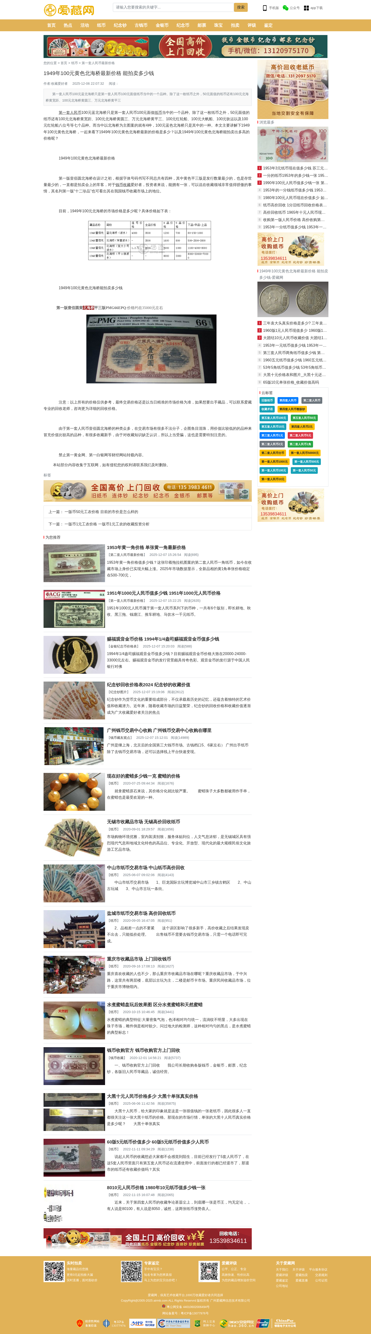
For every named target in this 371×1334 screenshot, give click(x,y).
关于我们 (282, 1269)
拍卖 (235, 25)
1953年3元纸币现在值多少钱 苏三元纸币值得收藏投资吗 (310, 168)
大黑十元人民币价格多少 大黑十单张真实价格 (152, 1096)
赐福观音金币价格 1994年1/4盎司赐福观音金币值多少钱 (163, 639)
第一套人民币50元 (304, 470)
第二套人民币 (311, 400)
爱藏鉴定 (282, 1280)
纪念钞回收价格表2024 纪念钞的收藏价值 (148, 684)
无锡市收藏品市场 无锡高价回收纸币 (143, 821)
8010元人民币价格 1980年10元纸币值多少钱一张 (156, 1187)
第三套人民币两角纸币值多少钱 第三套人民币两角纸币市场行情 (316, 353)
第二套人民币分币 (272, 453)
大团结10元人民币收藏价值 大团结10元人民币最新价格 (309, 338)
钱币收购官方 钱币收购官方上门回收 (143, 1050)
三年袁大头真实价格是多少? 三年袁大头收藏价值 (304, 323)
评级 (251, 25)
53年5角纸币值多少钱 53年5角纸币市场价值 (300, 367)
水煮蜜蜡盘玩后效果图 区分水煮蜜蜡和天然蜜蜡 (155, 1004)
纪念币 (183, 25)
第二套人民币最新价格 (126, 555)
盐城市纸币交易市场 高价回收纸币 (141, 913)
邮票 (202, 25)
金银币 (162, 25)
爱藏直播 (302, 1280)
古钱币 (141, 25)
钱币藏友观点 (120, 738)
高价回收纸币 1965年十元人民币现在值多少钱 (302, 212)
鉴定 (268, 25)
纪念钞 (120, 25)
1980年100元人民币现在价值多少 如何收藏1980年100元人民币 (316, 198)
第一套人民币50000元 (304, 453)
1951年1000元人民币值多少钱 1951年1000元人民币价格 (164, 593)
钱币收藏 (117, 1058)
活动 (84, 25)
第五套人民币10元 (272, 426)
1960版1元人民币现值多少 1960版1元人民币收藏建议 (308, 330)
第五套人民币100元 (273, 418)
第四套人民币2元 (302, 426)
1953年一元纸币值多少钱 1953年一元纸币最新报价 (306, 345)
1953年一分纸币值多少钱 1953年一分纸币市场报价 (306, 227)
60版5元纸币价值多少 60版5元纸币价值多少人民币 (158, 1141)
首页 (51, 25)
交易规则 (321, 1275)
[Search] (173, 7)
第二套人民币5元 (300, 435)
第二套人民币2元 (272, 444)
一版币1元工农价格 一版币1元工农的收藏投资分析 (107, 524)
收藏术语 (267, 409)
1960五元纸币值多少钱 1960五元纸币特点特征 (302, 360)
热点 (68, 25)
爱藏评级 (282, 1275)
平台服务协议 (318, 1269)
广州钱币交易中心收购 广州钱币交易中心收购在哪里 (159, 730)
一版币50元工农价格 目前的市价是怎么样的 (101, 512)
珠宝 (218, 25)
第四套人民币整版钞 (292, 409)
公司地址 (282, 1286)
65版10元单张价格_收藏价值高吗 (291, 382)
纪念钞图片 (118, 692)
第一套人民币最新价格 (98, 63)
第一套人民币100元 (273, 470)
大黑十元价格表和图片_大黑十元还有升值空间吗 (304, 375)
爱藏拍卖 (302, 1275)
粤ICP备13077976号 (194, 1313)
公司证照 (321, 1280)
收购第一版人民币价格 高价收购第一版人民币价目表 (307, 220)
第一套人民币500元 (306, 461)
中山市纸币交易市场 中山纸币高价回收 (146, 867)
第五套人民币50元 (304, 418)
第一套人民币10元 (272, 479)
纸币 (101, 25)
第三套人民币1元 (272, 435)
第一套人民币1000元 (274, 461)
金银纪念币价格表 (123, 646)
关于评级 (298, 1269)
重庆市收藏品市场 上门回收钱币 (139, 959)
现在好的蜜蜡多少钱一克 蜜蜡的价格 (143, 776)
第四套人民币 (287, 400)
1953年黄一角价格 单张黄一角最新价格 (146, 547)
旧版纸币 (267, 400)
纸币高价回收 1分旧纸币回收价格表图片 (297, 205)
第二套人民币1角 (300, 444)
